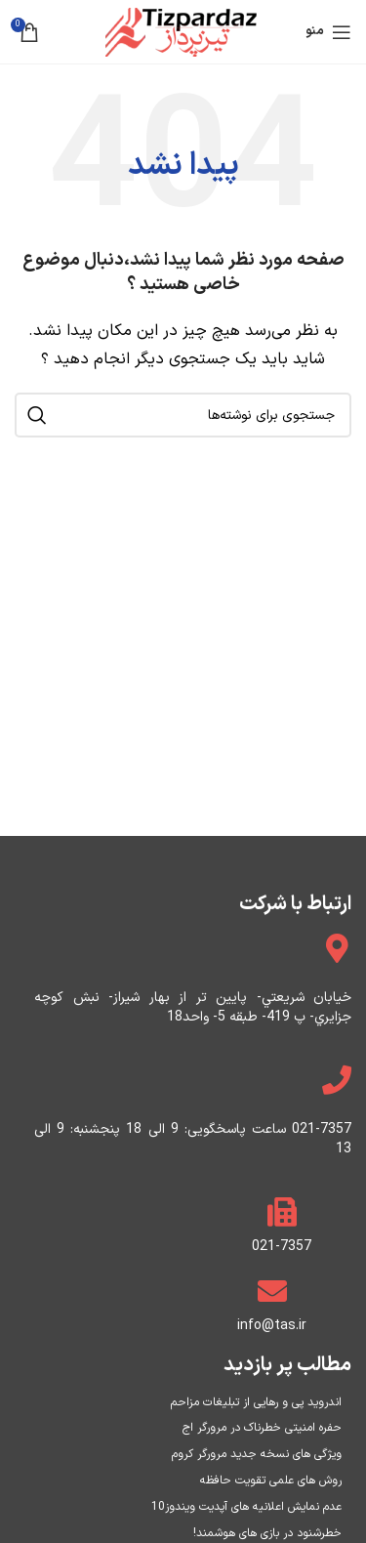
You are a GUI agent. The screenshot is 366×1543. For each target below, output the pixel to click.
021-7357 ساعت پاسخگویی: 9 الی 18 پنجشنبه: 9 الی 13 (192, 1139)
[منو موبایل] (328, 32)
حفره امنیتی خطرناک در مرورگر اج (262, 1428)
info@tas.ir (271, 1325)
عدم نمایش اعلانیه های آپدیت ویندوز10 (246, 1507)
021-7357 (281, 1246)
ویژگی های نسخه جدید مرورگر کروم (257, 1454)
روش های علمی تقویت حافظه (271, 1480)
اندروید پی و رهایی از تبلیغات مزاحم (256, 1402)
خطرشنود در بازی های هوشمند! (267, 1533)
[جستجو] (183, 415)
